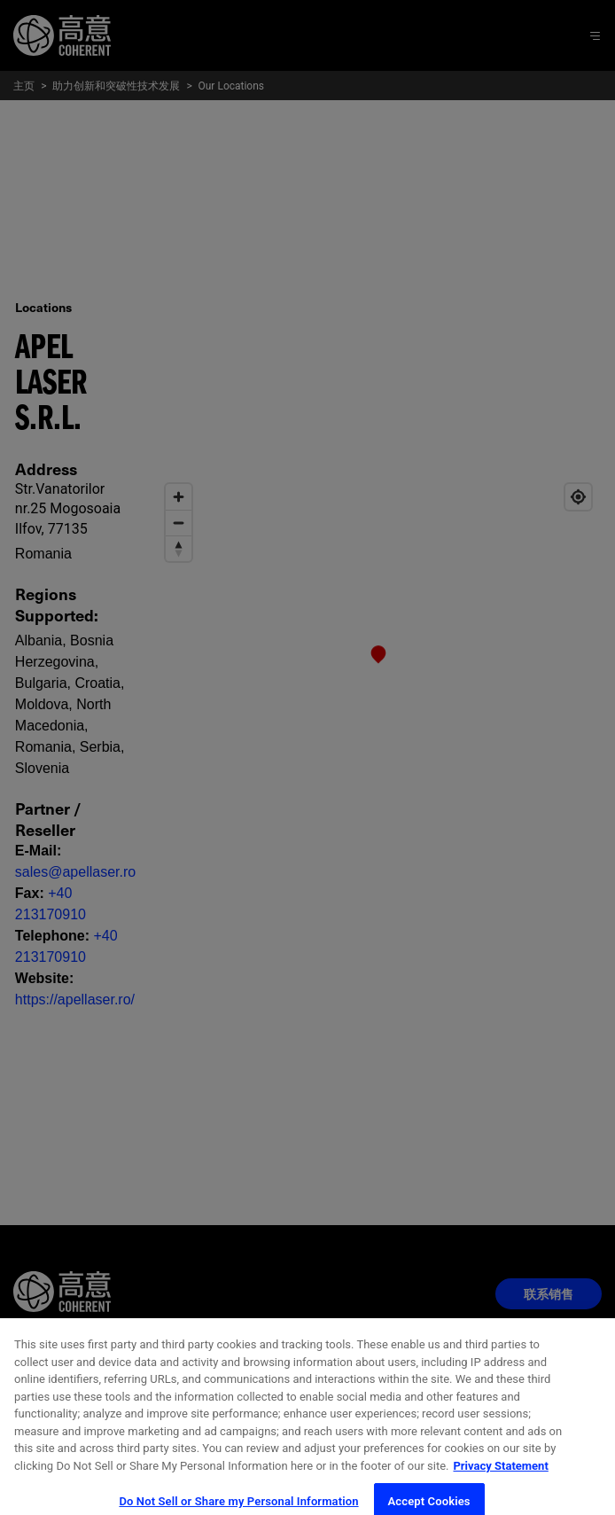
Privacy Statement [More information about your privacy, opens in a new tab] (500, 1477)
